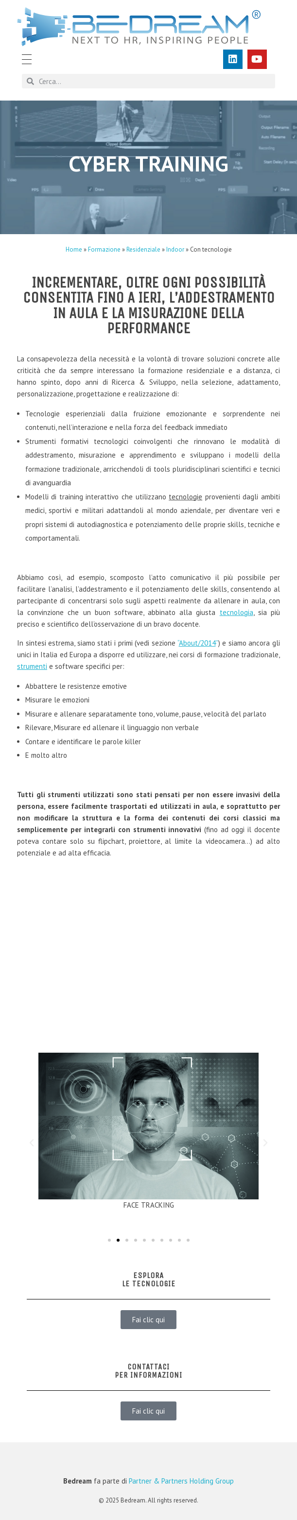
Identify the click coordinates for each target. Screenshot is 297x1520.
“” (197, 643)
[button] (31, 1143)
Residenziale (143, 249)
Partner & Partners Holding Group (181, 1481)
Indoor (175, 249)
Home (74, 249)
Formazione (104, 249)
